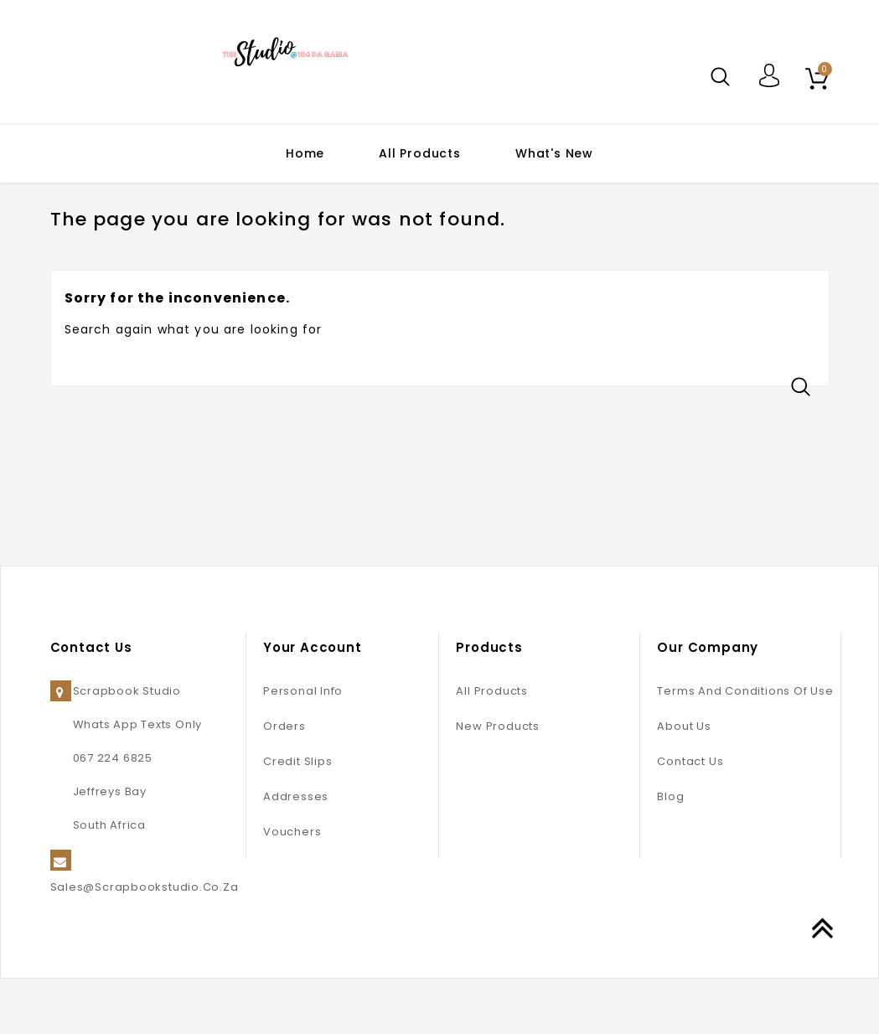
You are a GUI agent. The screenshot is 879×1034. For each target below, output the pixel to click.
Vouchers (292, 887)
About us (684, 781)
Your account (312, 702)
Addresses (295, 852)
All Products (420, 153)
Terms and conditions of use (745, 746)
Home (305, 153)
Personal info (303, 746)
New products (497, 781)
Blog (670, 852)
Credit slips (297, 817)
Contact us (690, 817)
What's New (554, 153)
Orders (284, 781)
